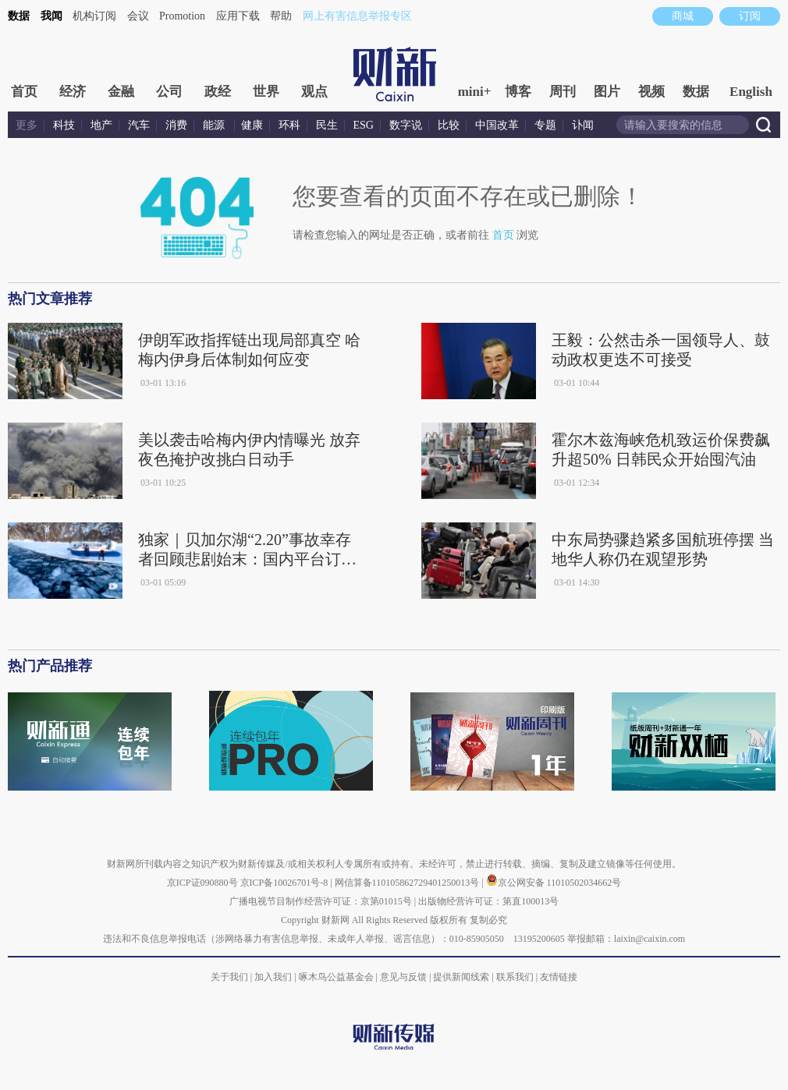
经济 (72, 91)
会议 (138, 16)
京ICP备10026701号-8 (285, 882)
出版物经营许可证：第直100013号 (488, 901)
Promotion (182, 16)
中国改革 (497, 125)
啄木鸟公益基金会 (337, 976)
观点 (314, 91)
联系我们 (515, 976)
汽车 (139, 125)
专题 (545, 125)
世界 (266, 91)
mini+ (475, 91)
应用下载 (238, 16)
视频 (651, 91)
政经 (217, 91)
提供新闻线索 (461, 976)
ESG (363, 125)
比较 (449, 125)
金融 (121, 91)
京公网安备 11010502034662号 (554, 882)
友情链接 (558, 976)
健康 (252, 125)
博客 (518, 91)
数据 (19, 16)
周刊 (562, 91)
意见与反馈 (403, 976)
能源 (215, 125)
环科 (289, 125)
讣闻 (583, 125)
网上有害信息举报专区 (357, 16)
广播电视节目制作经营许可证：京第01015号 (320, 901)
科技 (64, 125)
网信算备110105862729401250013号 (408, 882)
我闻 (51, 16)
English (750, 91)
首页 (24, 91)
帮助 (281, 16)
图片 (607, 91)
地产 (101, 125)
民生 (327, 125)
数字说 (405, 125)
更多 (26, 125)
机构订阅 (94, 16)
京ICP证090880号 (202, 882)
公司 (169, 91)
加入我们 (273, 976)
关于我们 (229, 976)
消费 (176, 125)
